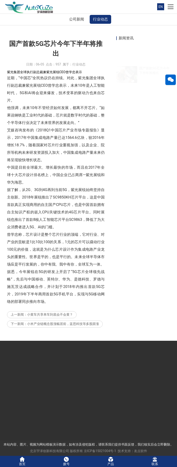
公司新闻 (76, 19)
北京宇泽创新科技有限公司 (49, 451)
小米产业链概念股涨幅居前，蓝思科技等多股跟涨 (63, 335)
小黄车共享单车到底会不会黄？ (50, 325)
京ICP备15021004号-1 (100, 451)
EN (161, 7)
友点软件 (140, 451)
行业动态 (100, 19)
